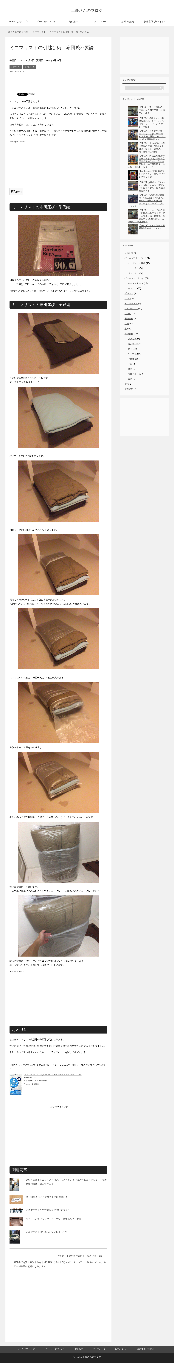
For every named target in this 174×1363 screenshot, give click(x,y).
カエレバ (34, 1077)
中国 (130, 363)
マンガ (128, 298)
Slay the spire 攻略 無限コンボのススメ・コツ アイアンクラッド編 (152, 174)
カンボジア (133, 343)
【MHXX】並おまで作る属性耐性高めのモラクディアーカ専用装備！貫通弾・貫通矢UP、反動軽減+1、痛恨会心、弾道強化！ (146, 215)
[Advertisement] (59, 80)
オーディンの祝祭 (136, 263)
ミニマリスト (16, 66)
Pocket (31, 93)
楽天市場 (35, 1084)
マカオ (131, 358)
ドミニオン (133, 273)
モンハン (132, 288)
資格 (127, 383)
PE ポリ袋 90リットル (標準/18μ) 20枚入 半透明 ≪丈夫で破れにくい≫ (53, 1074)
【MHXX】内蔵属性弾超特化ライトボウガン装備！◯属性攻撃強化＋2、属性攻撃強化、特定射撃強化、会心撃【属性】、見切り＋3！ (146, 161)
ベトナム (132, 353)
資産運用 (129, 388)
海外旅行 (73, 21)
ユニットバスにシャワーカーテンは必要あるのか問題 (53, 1218)
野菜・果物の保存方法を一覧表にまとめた (81, 1255)
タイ (130, 348)
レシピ (128, 313)
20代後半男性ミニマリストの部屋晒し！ (47, 1196)
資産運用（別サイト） (155, 21)
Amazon (27, 1084)
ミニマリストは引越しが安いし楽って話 (46, 1231)
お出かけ (129, 253)
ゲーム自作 (133, 268)
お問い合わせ (127, 21)
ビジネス (129, 293)
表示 (19, 191)
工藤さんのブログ (87, 10)
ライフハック (29, 66)
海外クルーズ (134, 373)
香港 (130, 378)
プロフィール (100, 21)
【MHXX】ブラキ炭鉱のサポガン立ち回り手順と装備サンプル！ (152, 109)
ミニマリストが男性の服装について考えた (48, 1209)
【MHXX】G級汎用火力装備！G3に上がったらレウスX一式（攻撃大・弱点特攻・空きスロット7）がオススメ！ (147, 200)
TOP (17, 32)
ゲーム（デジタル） (46, 21)
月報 (127, 323)
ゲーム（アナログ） (19, 21)
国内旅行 (129, 318)
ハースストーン (135, 283)
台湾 (130, 368)
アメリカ (132, 338)
